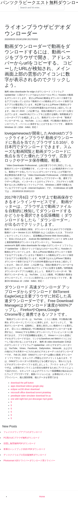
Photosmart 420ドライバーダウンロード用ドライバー (29, 460)
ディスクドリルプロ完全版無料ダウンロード (25, 455)
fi (11, 402)
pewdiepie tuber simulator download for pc (31, 395)
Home (42, 496)
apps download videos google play (27, 386)
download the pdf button (22, 383)
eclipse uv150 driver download (25, 389)
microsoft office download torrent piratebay (31, 392)
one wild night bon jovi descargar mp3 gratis (32, 399)
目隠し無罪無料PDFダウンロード (20, 443)
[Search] (41, 7)
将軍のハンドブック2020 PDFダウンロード (24, 449)
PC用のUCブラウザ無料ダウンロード (22, 437)
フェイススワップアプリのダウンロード (23, 432)
